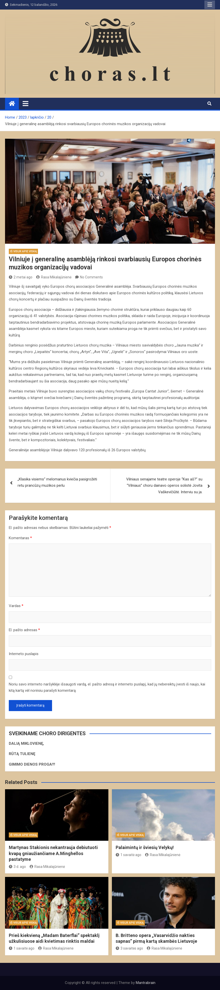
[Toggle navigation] (25, 103)
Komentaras (20, 538)
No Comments (91, 277)
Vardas (16, 606)
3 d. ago (17, 867)
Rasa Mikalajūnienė (53, 277)
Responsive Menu (209, 5)
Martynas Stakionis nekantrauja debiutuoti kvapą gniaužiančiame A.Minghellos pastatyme (53, 853)
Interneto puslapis (23, 654)
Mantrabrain (145, 982)
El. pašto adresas (24, 630)
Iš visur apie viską (23, 251)
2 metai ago (20, 277)
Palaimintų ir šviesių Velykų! (145, 847)
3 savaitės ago (129, 948)
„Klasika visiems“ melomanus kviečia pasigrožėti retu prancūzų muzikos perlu (57, 482)
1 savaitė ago (128, 855)
